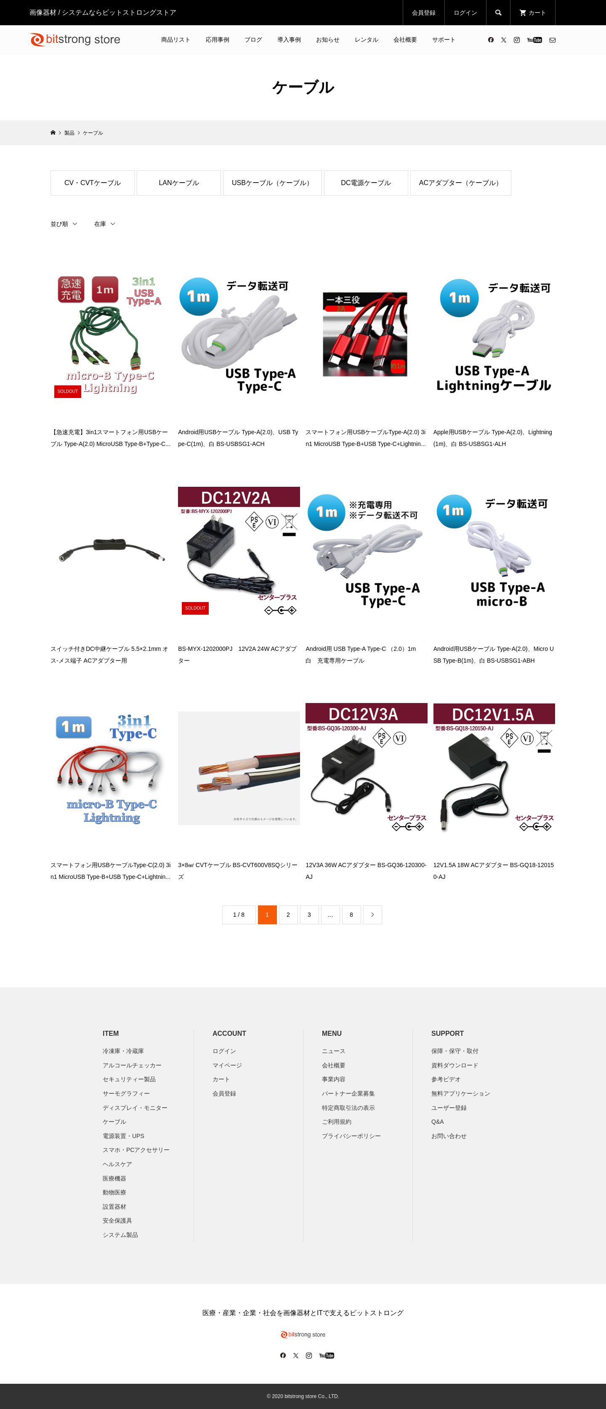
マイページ (227, 1065)
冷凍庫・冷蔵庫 (123, 1051)
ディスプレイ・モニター (135, 1107)
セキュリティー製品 (129, 1079)
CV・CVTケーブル (92, 182)
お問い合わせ (449, 1136)
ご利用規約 (336, 1121)
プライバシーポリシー (351, 1136)
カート (221, 1079)
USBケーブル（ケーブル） (272, 182)
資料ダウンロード (454, 1065)
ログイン (465, 12)
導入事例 (289, 39)
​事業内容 (334, 1079)
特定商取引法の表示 (348, 1107)
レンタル (366, 39)
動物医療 (114, 1192)
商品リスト (176, 39)
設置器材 (114, 1206)
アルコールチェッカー (132, 1065)
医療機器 (114, 1178)
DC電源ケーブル (366, 182)
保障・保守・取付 (454, 1051)
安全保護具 (117, 1220)
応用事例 (217, 39)
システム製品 (120, 1234)
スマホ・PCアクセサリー (136, 1149)
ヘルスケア (117, 1164)
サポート (444, 39)
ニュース (334, 1051)
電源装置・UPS (123, 1136)
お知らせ (328, 39)
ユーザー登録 (449, 1107)
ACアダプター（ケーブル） (460, 182)
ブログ (253, 39)
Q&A (437, 1121)
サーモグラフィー (126, 1093)
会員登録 (424, 12)
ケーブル (114, 1121)
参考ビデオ (446, 1079)
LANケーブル (179, 182)
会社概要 (405, 39)
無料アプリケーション (460, 1093)
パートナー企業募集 (348, 1093)
